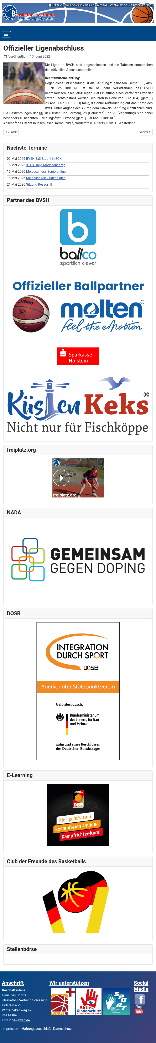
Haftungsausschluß (36, 1029)
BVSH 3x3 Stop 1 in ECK (44, 159)
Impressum (12, 1029)
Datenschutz (62, 1029)
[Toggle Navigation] (6, 34)
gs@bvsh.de (21, 1020)
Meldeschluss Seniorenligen (46, 172)
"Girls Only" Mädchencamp (45, 165)
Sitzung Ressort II (39, 184)
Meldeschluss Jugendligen (46, 178)
